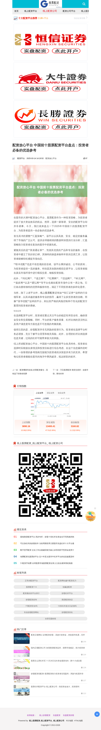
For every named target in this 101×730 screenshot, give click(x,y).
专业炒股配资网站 (31, 612)
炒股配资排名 (67, 612)
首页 (16, 11)
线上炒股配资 (44, 715)
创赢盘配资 (67, 587)
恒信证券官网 (80, 17)
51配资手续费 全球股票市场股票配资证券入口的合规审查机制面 (46, 563)
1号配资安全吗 (31, 606)
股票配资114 (31, 587)
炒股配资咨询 (31, 599)
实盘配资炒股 (68, 715)
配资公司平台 (69, 11)
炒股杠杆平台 (67, 593)
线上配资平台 (30, 11)
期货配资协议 (67, 599)
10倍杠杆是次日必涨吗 (67, 606)
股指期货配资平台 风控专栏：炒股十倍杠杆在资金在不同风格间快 (47, 536)
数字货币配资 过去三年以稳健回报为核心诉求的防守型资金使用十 (47, 550)
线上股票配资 (87, 11)
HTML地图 (78, 720)
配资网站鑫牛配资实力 (67, 580)
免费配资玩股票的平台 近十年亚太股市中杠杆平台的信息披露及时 (47, 556)
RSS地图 (69, 720)
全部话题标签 (50, 618)
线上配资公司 (50, 10)
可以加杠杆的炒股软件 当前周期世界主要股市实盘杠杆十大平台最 (47, 543)
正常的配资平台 (31, 580)
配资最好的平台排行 (31, 593)
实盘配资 (56, 715)
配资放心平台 (51, 158)
